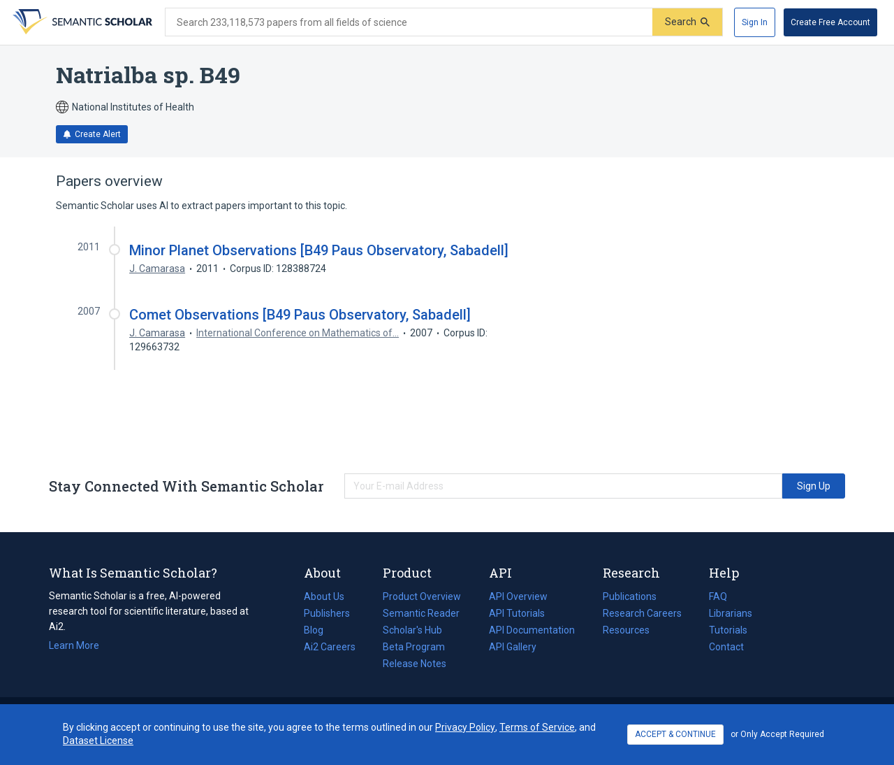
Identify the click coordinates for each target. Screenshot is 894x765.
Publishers (327, 613)
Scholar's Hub (412, 630)
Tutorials (728, 630)
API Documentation (532, 630)
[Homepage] (81, 22)
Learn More (74, 645)
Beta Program (414, 646)
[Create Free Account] (830, 22)
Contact (726, 646)
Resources (626, 630)
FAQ (718, 596)
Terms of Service (537, 727)
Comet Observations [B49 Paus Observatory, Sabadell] (300, 314)
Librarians (730, 613)
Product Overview (422, 596)
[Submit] (687, 22)
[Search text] (409, 22)
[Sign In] (754, 22)
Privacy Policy (465, 727)
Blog (319, 630)
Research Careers (642, 613)
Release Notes (414, 663)
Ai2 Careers (330, 646)
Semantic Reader (421, 613)
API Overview (518, 596)
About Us (324, 596)
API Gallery (512, 646)
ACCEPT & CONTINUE (675, 734)
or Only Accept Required (777, 734)
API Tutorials (517, 613)
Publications (630, 596)
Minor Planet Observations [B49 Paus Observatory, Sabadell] (318, 250)
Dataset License (98, 740)
